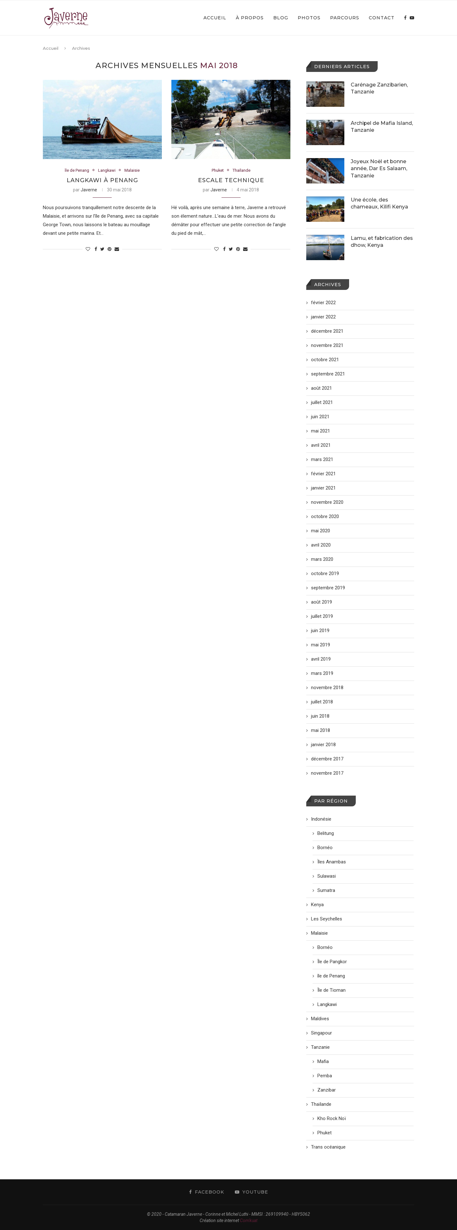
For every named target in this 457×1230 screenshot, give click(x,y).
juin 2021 (320, 417)
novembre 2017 (327, 773)
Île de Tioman (331, 990)
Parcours (344, 18)
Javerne (89, 190)
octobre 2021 (325, 359)
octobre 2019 (325, 573)
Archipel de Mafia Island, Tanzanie (382, 126)
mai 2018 (320, 730)
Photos (309, 18)
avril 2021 (321, 445)
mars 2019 (322, 673)
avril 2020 (321, 545)
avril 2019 (321, 659)
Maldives (320, 1019)
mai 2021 (320, 431)
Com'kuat (248, 1220)
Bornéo (325, 847)
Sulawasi (326, 876)
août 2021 (321, 388)
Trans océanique (328, 1147)
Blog (280, 18)
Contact (381, 18)
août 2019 (321, 602)
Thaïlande (241, 170)
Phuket (217, 170)
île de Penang (77, 170)
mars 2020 (322, 559)
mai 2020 (320, 531)
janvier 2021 (323, 488)
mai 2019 (320, 645)
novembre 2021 (327, 345)
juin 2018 (320, 716)
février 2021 (323, 474)
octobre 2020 (325, 516)
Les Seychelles (326, 919)
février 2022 (323, 302)
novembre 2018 (327, 687)
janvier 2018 (323, 744)
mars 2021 (322, 459)
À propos (250, 18)
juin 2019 (320, 630)
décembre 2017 (327, 759)
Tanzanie (320, 1047)
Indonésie (321, 819)
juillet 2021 (322, 402)
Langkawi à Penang (102, 180)
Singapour (321, 1033)
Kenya (317, 904)
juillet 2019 (322, 616)
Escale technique (231, 180)
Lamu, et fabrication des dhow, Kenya (382, 241)
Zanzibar (326, 1090)
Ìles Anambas (331, 862)
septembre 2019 (328, 588)
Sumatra (326, 890)
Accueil (214, 18)
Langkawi (107, 170)
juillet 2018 (322, 702)
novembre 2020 (327, 502)
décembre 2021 (327, 331)
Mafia (323, 1061)
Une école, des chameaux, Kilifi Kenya (379, 203)
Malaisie (132, 170)
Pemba (324, 1076)
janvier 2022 (323, 317)
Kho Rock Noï (331, 1118)
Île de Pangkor (332, 961)
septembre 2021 (328, 374)
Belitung (325, 833)
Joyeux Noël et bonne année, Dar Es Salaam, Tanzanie (379, 168)
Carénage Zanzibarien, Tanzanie (379, 88)
